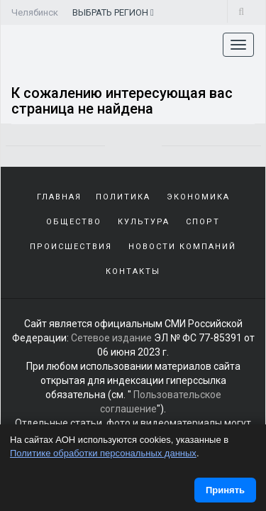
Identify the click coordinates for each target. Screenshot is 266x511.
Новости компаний (182, 246)
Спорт (203, 221)
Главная (59, 197)
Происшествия (71, 246)
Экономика (198, 197)
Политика (123, 197)
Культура (144, 221)
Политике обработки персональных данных (103, 453)
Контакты (133, 271)
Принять (225, 490)
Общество (73, 221)
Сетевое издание (111, 338)
